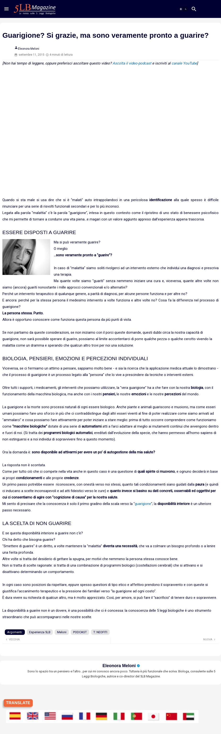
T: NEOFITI (100, 632)
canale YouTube (184, 63)
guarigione (143, 504)
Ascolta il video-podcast (132, 63)
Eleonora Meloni (119, 665)
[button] (183, 9)
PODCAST (80, 632)
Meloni (61, 632)
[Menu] (6, 9)
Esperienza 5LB (39, 632)
